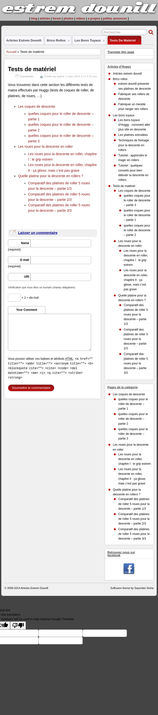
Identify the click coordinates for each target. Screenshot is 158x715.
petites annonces (115, 18)
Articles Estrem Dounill (34, 588)
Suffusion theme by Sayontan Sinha (132, 588)
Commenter (27, 76)
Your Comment (26, 310)
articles (45, 18)
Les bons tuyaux (90, 41)
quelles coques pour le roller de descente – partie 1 (137, 215)
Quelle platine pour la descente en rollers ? (50, 176)
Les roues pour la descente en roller (45, 146)
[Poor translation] (18, 625)
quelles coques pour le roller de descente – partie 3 (137, 200)
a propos (94, 18)
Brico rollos (58, 41)
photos (68, 18)
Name (25, 243)
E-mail (24, 260)
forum (57, 18)
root (59, 76)
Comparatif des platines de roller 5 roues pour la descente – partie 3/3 (136, 363)
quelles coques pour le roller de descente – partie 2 (137, 230)
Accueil (11, 52)
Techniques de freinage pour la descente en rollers (133, 145)
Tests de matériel (125, 41)
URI (26, 276)
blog (34, 18)
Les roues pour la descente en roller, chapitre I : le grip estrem (134, 459)
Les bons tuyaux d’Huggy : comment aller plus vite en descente (134, 124)
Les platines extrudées (133, 135)
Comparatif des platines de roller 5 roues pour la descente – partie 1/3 (136, 314)
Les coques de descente (36, 106)
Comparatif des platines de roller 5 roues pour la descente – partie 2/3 (136, 339)
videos (80, 18)
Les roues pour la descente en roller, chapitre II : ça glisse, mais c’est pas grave (136, 280)
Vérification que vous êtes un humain (41, 287)
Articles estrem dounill (23, 40)
